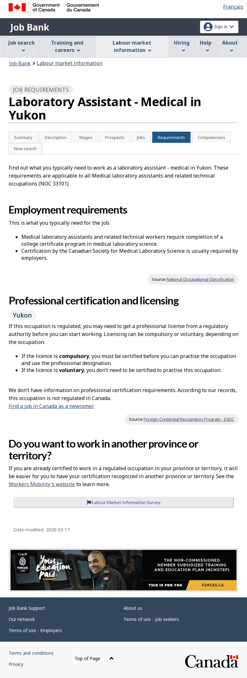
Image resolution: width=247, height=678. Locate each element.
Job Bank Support (27, 608)
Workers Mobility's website (42, 484)
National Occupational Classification (200, 279)
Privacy (16, 664)
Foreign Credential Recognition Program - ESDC (189, 419)
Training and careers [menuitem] (67, 46)
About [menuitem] (230, 45)
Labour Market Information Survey (124, 502)
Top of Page (94, 658)
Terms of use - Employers (35, 630)
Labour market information (69, 63)
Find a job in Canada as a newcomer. (51, 406)
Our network (22, 619)
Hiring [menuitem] (182, 45)
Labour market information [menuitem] (132, 46)
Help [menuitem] (206, 45)
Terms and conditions (31, 653)
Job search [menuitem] (21, 45)
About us (133, 608)
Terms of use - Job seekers (151, 619)
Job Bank (29, 27)
